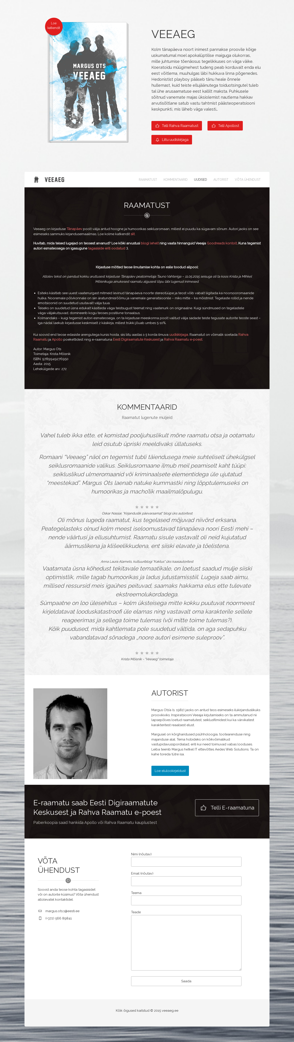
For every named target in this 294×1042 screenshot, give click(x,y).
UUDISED (200, 179)
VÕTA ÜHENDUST (248, 179)
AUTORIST (220, 179)
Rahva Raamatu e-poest (183, 340)
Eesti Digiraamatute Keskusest (136, 340)
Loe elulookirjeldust (170, 771)
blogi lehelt (150, 243)
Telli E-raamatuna (227, 807)
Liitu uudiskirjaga (171, 140)
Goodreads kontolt (222, 243)
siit (133, 234)
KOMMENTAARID (176, 179)
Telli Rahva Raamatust (176, 126)
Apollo (57, 340)
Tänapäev (75, 229)
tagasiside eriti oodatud (106, 248)
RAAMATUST (148, 179)
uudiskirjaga (178, 335)
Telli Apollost (225, 126)
